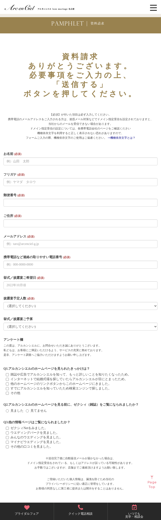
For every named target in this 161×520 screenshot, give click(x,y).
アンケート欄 (13, 339)
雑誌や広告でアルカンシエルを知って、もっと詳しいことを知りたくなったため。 (68, 374)
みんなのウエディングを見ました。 (34, 437)
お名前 (12, 154)
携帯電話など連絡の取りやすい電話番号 (36, 257)
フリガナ (14, 174)
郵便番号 (14, 195)
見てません (36, 410)
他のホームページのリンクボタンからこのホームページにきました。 (58, 383)
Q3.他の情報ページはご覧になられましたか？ (36, 422)
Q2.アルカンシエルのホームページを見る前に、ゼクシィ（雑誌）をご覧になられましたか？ (71, 404)
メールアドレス (18, 236)
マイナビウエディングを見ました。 (34, 442)
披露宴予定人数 (18, 298)
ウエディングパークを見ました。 (32, 432)
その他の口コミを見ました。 (29, 446)
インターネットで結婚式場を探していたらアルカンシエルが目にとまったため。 (67, 379)
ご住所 (12, 216)
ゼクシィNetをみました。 (27, 428)
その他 (13, 393)
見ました (14, 410)
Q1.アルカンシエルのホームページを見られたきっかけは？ (46, 368)
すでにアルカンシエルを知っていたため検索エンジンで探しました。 (58, 388)
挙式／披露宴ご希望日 (23, 277)
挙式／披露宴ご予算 (18, 319)
